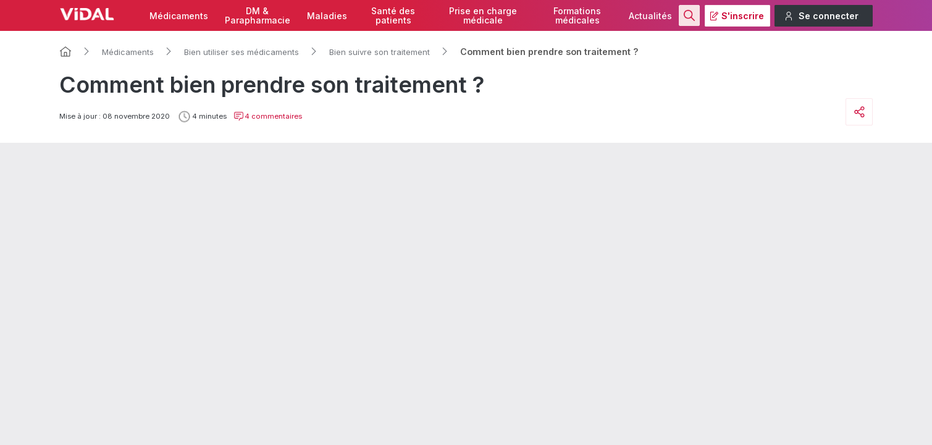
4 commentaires (267, 116)
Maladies (327, 16)
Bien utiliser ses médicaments (241, 52)
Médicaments (178, 16)
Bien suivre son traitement (379, 52)
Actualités (650, 16)
